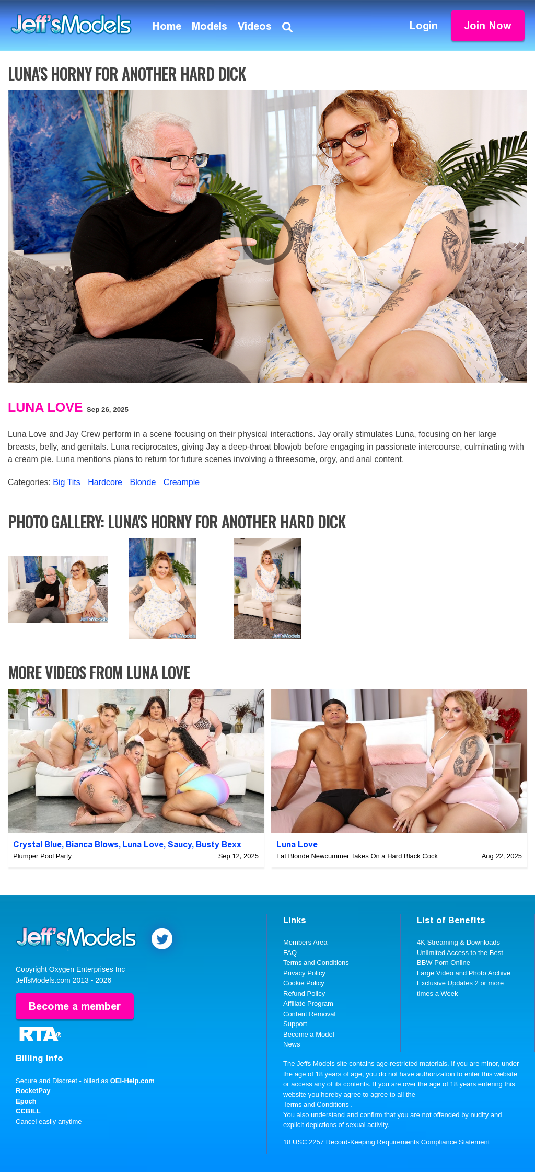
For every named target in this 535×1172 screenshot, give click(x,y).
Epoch (26, 1101)
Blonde (143, 482)
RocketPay (33, 1091)
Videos (255, 26)
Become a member (75, 1006)
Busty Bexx (218, 844)
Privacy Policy (304, 973)
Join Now (487, 25)
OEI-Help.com (132, 1081)
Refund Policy (304, 993)
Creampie (182, 482)
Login (424, 25)
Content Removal (309, 1014)
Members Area (305, 942)
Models (209, 26)
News (291, 1044)
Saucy (180, 844)
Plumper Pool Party (42, 856)
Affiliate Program (308, 1003)
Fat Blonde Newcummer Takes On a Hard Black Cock (357, 856)
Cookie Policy (303, 983)
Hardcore (105, 482)
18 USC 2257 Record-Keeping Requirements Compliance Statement (386, 1142)
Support (295, 1024)
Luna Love (45, 407)
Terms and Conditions (316, 963)
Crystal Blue (37, 844)
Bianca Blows (92, 844)
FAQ (290, 953)
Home (167, 26)
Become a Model (308, 1034)
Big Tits (66, 482)
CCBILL (28, 1111)
